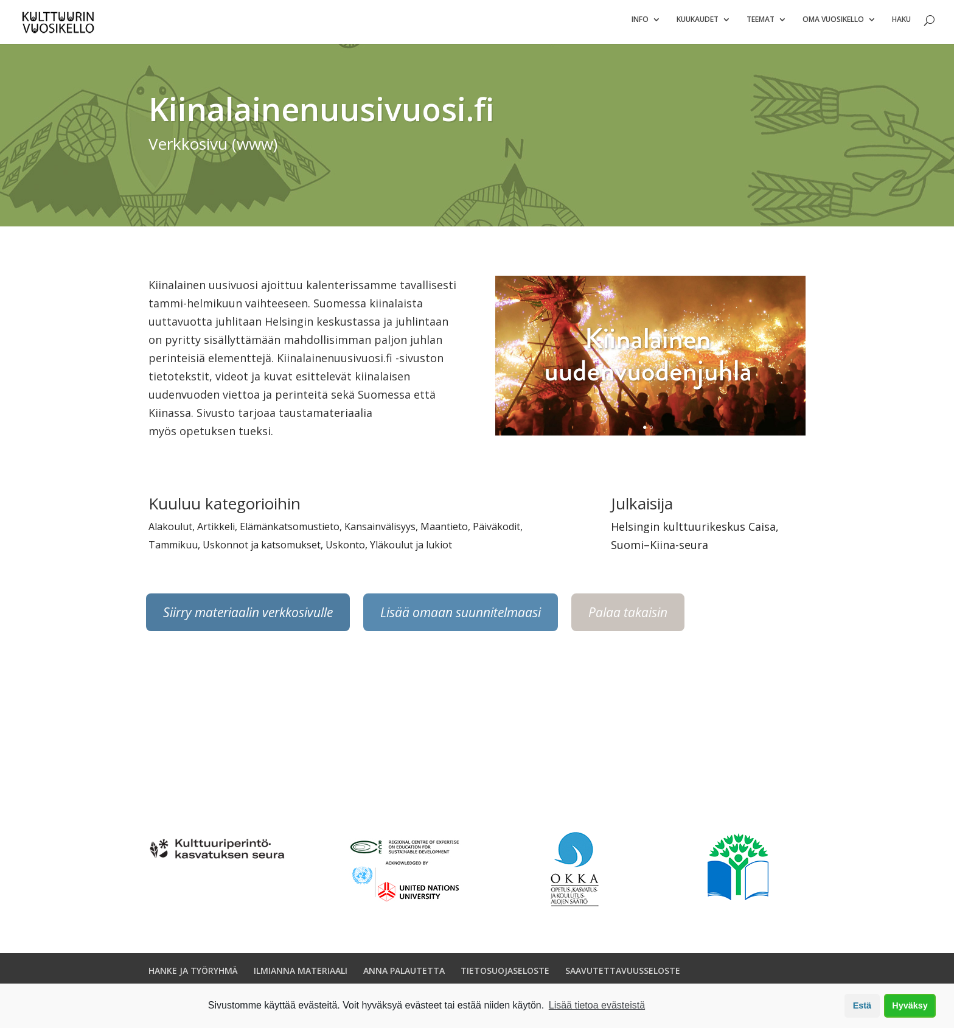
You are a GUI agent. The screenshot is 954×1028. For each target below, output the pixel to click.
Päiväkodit (496, 531)
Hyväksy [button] (909, 1005)
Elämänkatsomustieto (289, 531)
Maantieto (444, 531)
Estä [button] (862, 1005)
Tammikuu (173, 549)
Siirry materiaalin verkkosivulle (248, 617)
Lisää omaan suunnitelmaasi (460, 617)
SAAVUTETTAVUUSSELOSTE (622, 975)
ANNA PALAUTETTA (404, 975)
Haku (901, 24)
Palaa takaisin (627, 617)
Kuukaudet (698, 24)
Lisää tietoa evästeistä (597, 1005)
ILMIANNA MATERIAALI (300, 975)
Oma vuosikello (833, 24)
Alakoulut (170, 531)
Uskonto (345, 549)
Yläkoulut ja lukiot (411, 549)
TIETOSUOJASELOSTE (505, 975)
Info (640, 24)
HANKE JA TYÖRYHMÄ (193, 975)
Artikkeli (216, 531)
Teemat (761, 24)
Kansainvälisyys (380, 531)
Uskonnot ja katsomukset (262, 549)
